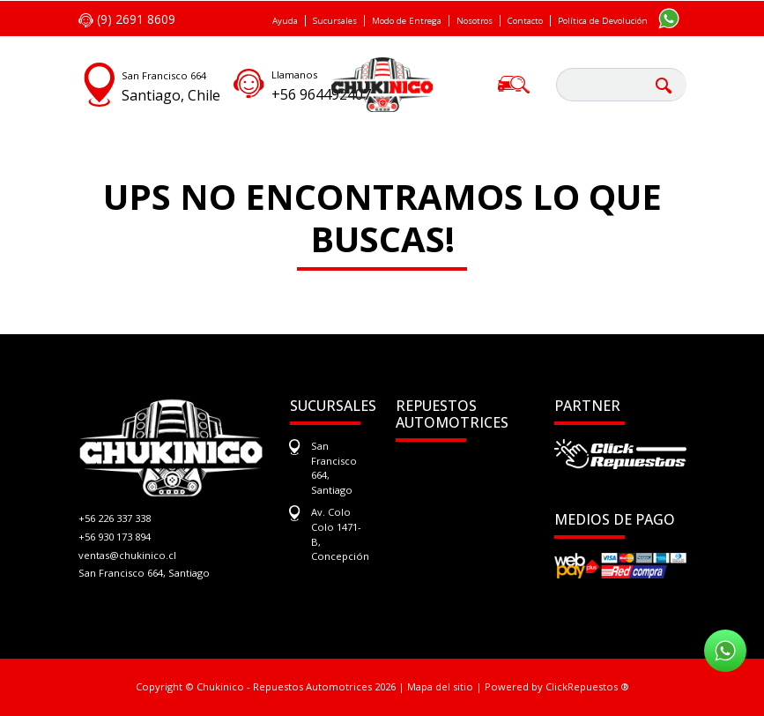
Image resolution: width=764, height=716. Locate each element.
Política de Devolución (603, 20)
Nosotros (474, 20)
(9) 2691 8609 (126, 19)
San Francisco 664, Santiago (144, 572)
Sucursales (335, 20)
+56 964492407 (321, 94)
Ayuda (285, 20)
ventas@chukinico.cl (127, 555)
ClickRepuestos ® (587, 686)
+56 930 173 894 (114, 536)
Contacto (525, 20)
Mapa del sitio (440, 686)
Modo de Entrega (406, 20)
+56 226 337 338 (114, 518)
